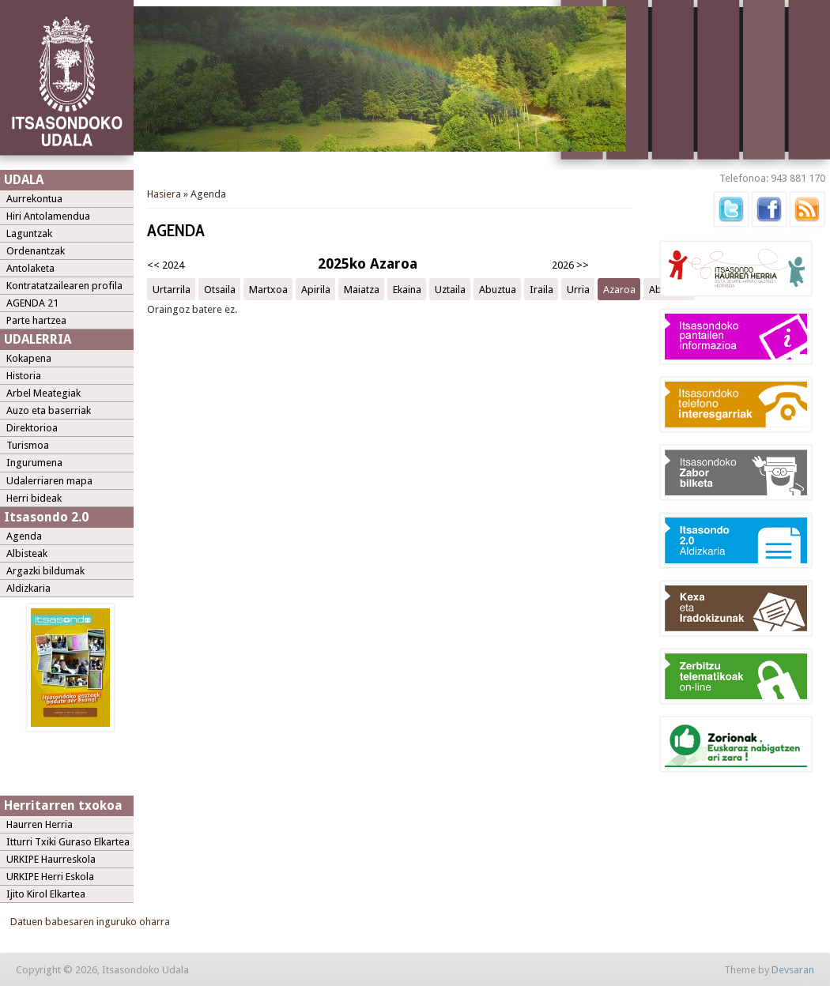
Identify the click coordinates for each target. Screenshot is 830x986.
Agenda (24, 536)
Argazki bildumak (45, 571)
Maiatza (361, 289)
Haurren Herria (39, 824)
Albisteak (26, 553)
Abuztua (497, 289)
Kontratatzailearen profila (64, 286)
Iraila (541, 289)
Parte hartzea (36, 320)
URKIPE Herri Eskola (50, 877)
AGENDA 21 (32, 303)
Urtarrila (172, 289)
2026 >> (570, 265)
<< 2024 (165, 265)
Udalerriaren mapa (49, 481)
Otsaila (220, 289)
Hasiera (164, 194)
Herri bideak (34, 498)
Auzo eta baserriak (48, 410)
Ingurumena (34, 463)
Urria (578, 289)
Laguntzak (29, 233)
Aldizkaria (28, 588)
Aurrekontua (34, 199)
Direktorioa (32, 428)
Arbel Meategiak (43, 393)
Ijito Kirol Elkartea (45, 894)
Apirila (315, 289)
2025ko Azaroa (367, 263)
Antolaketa (30, 268)
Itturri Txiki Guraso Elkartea (68, 842)
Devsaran (793, 970)
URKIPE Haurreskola (51, 859)
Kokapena (28, 358)
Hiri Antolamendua (48, 216)
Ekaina (407, 289)
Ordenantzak (35, 251)
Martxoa (268, 289)
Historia (23, 376)
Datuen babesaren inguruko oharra (90, 922)
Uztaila (450, 289)
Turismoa (27, 445)
